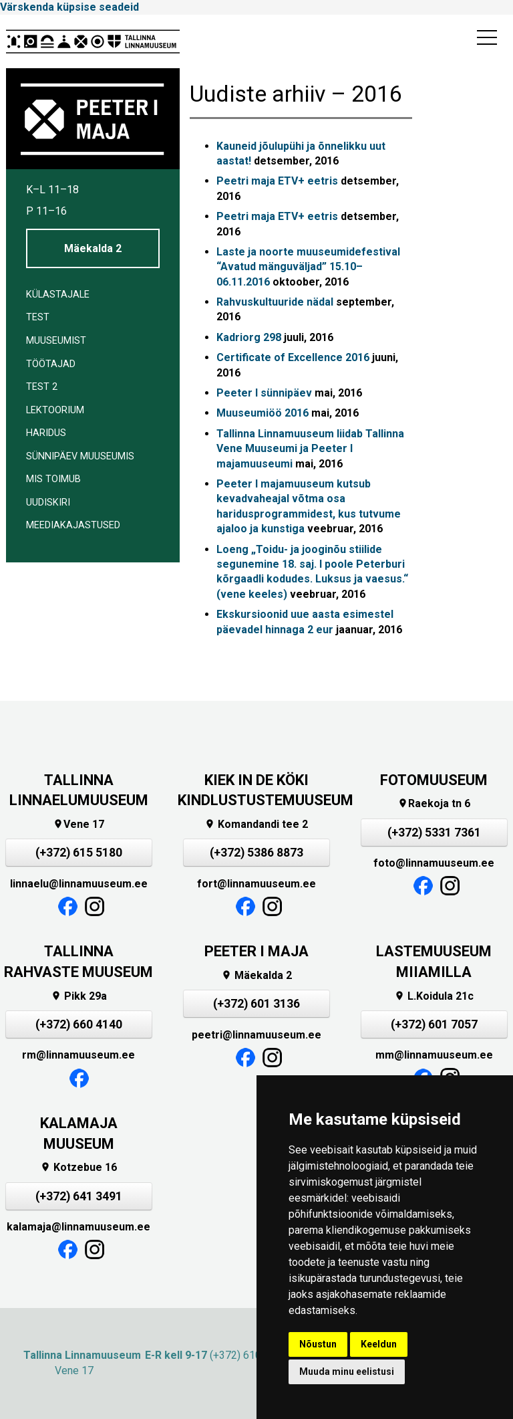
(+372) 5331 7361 (434, 832)
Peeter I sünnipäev (264, 393)
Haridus (46, 433)
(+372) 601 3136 (256, 1003)
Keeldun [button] (379, 1344)
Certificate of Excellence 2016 (292, 357)
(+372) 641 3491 (78, 1196)
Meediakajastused (73, 525)
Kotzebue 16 (78, 1167)
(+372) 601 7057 (434, 1024)
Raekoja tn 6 (433, 803)
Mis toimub (53, 479)
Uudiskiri (48, 502)
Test (37, 317)
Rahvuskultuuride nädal (274, 302)
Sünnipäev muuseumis (80, 456)
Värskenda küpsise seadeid (69, 7)
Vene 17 (78, 824)
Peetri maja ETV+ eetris (277, 181)
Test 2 (41, 387)
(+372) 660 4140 (78, 1024)
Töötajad (50, 364)
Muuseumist (56, 340)
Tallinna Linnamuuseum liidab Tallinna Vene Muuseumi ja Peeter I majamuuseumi (310, 448)
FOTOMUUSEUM (434, 780)
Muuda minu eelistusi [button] (346, 1371)
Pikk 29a (79, 996)
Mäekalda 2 (93, 248)
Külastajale (58, 294)
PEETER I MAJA (256, 951)
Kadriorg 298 (248, 337)
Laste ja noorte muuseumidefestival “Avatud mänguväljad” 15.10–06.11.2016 (308, 266)
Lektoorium (55, 410)
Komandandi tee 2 (256, 824)
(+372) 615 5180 (78, 852)
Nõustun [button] (318, 1344)
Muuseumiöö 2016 (262, 413)
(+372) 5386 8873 (256, 852)
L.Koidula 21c (434, 996)
